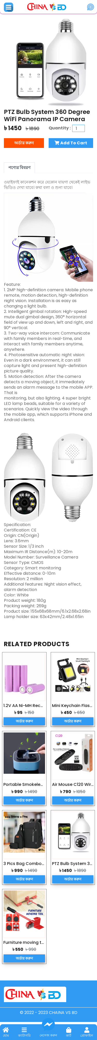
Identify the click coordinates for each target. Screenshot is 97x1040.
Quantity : (60, 128)
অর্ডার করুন (24, 143)
